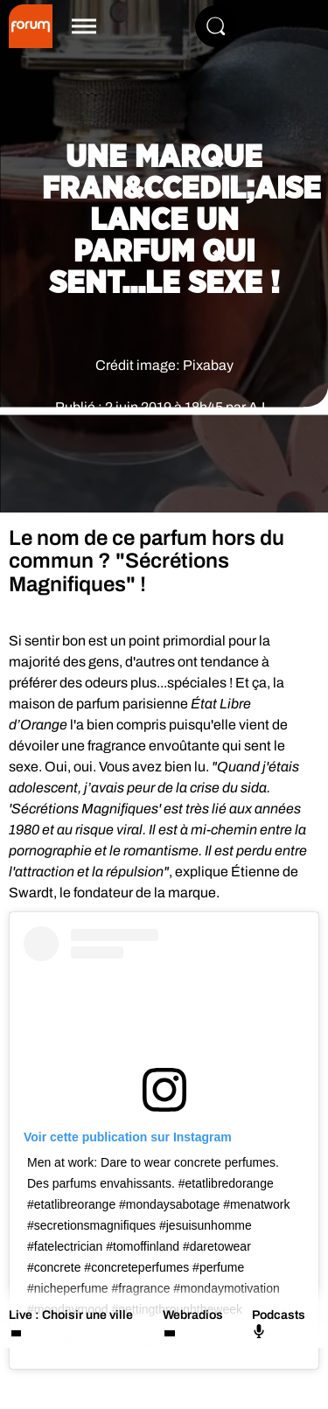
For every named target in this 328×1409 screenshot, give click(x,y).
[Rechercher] (216, 26)
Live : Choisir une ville (71, 1315)
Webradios (193, 1315)
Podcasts (278, 1323)
